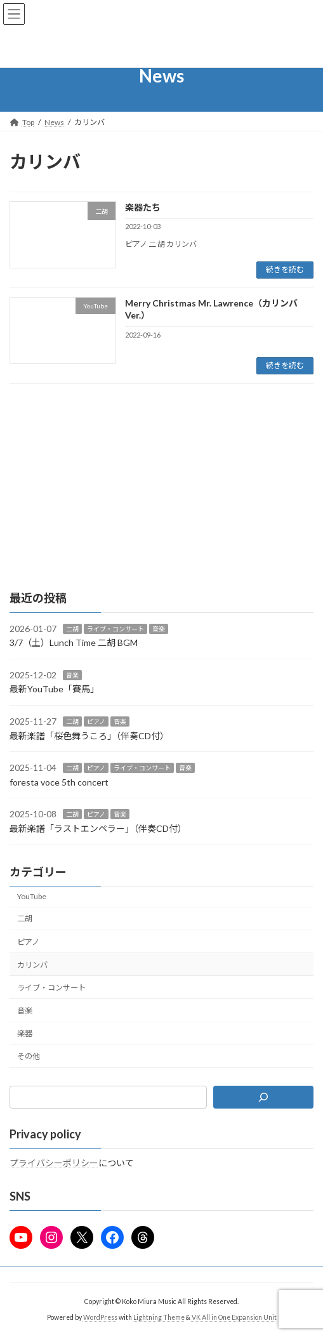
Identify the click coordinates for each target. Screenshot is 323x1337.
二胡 (72, 628)
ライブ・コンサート (115, 628)
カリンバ (32, 964)
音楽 (158, 628)
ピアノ (96, 721)
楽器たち (143, 207)
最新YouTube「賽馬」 (54, 688)
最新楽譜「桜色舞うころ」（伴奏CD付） (89, 735)
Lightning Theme (159, 1317)
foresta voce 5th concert (59, 782)
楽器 (24, 1033)
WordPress (100, 1317)
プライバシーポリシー (54, 1162)
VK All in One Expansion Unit (234, 1317)
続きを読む (285, 269)
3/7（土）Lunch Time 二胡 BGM (74, 642)
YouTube (31, 896)
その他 (28, 1056)
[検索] (263, 1096)
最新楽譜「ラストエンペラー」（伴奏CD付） (98, 828)
